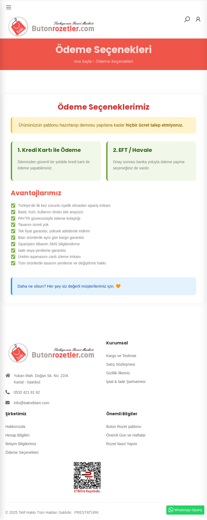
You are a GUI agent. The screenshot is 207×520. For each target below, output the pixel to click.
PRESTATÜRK (86, 512)
